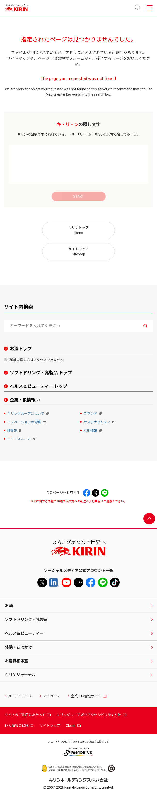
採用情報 (93, 431)
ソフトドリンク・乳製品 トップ (41, 372)
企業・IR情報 (26, 400)
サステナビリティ (100, 422)
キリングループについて (28, 414)
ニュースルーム (21, 439)
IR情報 (14, 431)
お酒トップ (20, 348)
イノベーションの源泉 (27, 422)
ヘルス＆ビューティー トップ (38, 386)
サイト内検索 (18, 307)
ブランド (93, 414)
